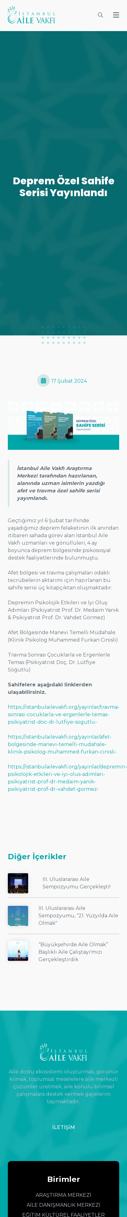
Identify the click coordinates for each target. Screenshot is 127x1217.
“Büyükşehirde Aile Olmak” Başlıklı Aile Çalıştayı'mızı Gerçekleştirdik (73, 952)
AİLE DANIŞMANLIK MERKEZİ (63, 1205)
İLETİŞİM (63, 1127)
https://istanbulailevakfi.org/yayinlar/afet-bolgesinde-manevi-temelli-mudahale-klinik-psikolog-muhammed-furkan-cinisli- (62, 744)
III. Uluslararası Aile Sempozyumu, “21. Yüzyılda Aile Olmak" (78, 915)
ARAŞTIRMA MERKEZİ (63, 1195)
